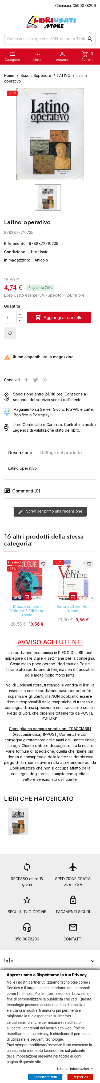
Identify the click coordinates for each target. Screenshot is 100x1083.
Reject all (80, 1076)
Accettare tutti (45, 1076)
